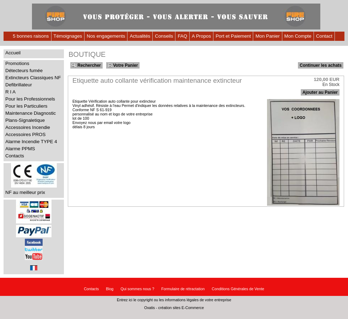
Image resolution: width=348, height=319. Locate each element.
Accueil (13, 52)
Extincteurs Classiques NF (33, 77)
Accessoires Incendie (27, 127)
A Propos (201, 36)
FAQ (182, 36)
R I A (10, 91)
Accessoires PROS (25, 134)
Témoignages (68, 36)
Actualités (140, 36)
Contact (324, 36)
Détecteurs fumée (24, 70)
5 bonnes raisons (31, 36)
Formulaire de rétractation (183, 289)
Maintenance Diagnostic (30, 113)
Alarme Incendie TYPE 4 (31, 141)
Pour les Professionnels (30, 99)
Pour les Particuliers (26, 106)
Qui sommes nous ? (137, 289)
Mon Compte (297, 36)
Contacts (14, 155)
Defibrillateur (18, 84)
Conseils (164, 36)
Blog (109, 289)
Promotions (17, 63)
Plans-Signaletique (25, 120)
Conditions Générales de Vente (238, 289)
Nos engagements (106, 36)
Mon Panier (267, 36)
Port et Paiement (233, 36)
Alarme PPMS (20, 148)
